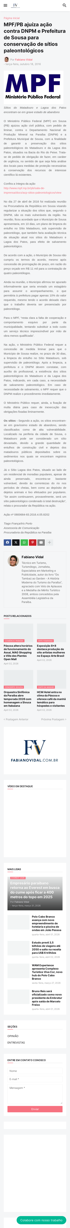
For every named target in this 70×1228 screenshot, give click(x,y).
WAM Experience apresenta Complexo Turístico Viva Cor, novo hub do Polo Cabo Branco (47, 972)
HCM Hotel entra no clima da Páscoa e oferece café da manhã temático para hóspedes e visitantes (51, 698)
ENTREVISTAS (16, 1042)
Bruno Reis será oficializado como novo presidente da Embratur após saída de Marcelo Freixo (47, 998)
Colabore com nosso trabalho (41, 1220)
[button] (5, 5)
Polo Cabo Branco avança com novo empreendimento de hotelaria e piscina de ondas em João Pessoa (46, 923)
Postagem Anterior (17, 719)
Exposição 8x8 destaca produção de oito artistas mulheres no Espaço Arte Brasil (51, 651)
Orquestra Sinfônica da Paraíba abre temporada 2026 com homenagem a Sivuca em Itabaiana (17, 698)
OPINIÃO (12, 1036)
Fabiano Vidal (32, 557)
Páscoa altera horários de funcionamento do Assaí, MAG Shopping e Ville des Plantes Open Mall (18, 652)
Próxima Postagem (52, 719)
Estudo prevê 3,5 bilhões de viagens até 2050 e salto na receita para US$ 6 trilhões (46, 947)
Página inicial (12, 18)
